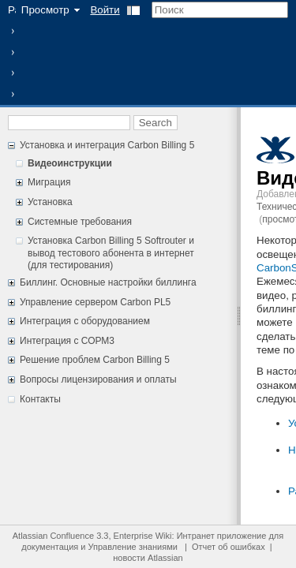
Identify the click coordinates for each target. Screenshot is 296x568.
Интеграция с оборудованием (85, 321)
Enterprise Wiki (143, 535)
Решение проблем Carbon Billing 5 (95, 359)
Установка (50, 201)
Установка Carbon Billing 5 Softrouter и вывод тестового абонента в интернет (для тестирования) (111, 253)
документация (49, 546)
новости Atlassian (147, 557)
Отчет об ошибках (228, 546)
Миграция (49, 182)
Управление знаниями (133, 546)
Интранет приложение (222, 535)
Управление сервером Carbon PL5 (95, 302)
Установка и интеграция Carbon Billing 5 (107, 145)
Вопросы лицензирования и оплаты (98, 379)
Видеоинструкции (70, 163)
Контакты (40, 399)
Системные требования (80, 221)
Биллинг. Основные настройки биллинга (108, 282)
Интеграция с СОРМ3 (67, 340)
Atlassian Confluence (53, 535)
